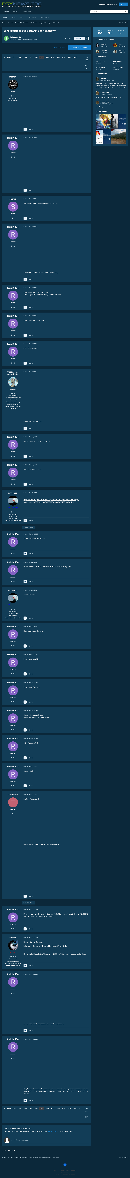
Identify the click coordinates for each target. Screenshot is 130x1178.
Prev (9, 57)
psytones (12, 493)
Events (13, 17)
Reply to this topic (80, 47)
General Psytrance (30, 39)
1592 (25, 57)
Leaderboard (44, 17)
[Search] (101, 11)
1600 (69, 57)
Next (75, 57)
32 (13, 393)
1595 (41, 57)
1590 (14, 57)
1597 (52, 57)
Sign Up (123, 4)
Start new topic (59, 47)
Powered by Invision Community (65, 1175)
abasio (12, 938)
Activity (15, 11)
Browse (6, 12)
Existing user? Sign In (108, 4)
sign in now (52, 1131)
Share (68, 38)
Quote (31, 129)
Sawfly (121, 44)
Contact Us (65, 1170)
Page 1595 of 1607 (86, 62)
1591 (20, 57)
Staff (21, 17)
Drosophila (105, 50)
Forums (5, 17)
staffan (12, 77)
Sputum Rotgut (18, 37)
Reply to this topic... (22, 1140)
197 (13, 157)
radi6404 (122, 50)
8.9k (13, 512)
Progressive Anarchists (12, 373)
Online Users (31, 17)
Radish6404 (13, 138)
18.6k (13, 957)
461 (13, 96)
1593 (30, 57)
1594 (36, 57)
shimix (12, 199)
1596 (47, 57)
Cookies (74, 1170)
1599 (63, 57)
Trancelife (13, 794)
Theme (56, 1170)
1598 (58, 57)
